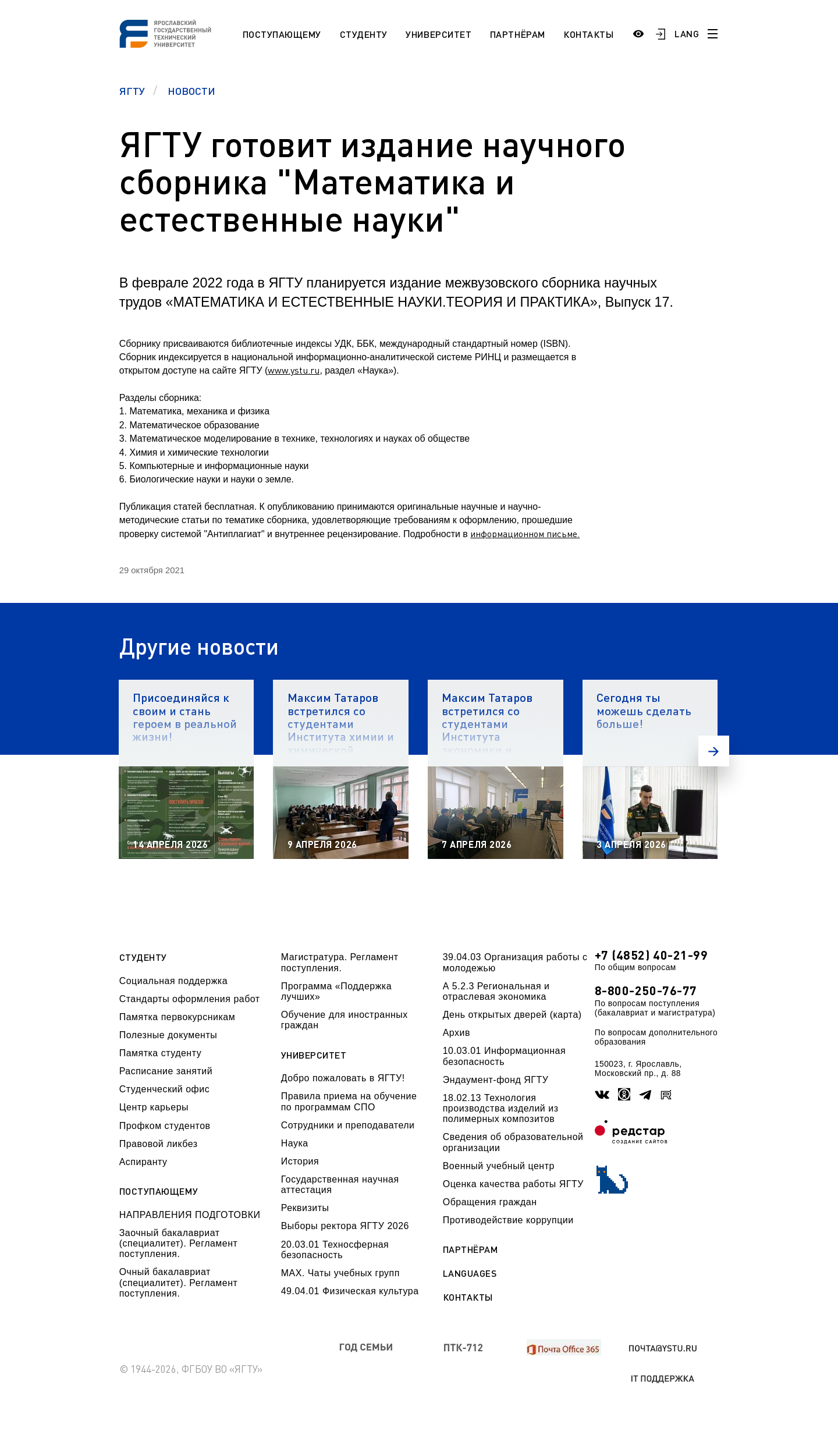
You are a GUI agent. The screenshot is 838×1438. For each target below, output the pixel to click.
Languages (470, 1273)
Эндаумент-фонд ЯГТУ (496, 1080)
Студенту (364, 34)
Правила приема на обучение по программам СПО (349, 1101)
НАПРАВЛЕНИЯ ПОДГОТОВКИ (190, 1215)
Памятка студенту (160, 1053)
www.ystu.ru (293, 370)
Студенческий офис (164, 1089)
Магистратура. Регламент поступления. (340, 962)
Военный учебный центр (499, 1166)
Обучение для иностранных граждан (344, 1020)
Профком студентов (165, 1126)
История (300, 1161)
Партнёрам (517, 34)
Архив (456, 1033)
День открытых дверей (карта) (512, 1015)
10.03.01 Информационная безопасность (504, 1056)
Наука (294, 1143)
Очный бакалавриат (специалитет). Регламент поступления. (178, 1282)
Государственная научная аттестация (340, 1184)
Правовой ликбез (158, 1144)
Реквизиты (305, 1208)
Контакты (588, 34)
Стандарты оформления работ (189, 999)
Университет (438, 34)
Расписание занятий (165, 1071)
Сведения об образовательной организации (513, 1142)
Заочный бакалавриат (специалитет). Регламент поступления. (178, 1243)
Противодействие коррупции (508, 1220)
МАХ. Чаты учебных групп (340, 1273)
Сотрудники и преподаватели (348, 1125)
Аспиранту (143, 1162)
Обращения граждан (490, 1202)
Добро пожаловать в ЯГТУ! (343, 1078)
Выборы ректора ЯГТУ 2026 (345, 1226)
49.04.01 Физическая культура (350, 1291)
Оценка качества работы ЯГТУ (513, 1184)
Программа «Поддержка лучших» (336, 991)
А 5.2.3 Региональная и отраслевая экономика (496, 991)
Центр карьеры (154, 1107)
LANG (687, 33)
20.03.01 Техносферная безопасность (335, 1250)
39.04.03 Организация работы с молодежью (515, 962)
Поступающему (282, 34)
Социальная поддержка (173, 981)
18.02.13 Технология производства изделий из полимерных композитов (501, 1108)
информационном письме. (525, 533)
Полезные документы (168, 1035)
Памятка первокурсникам (177, 1017)
